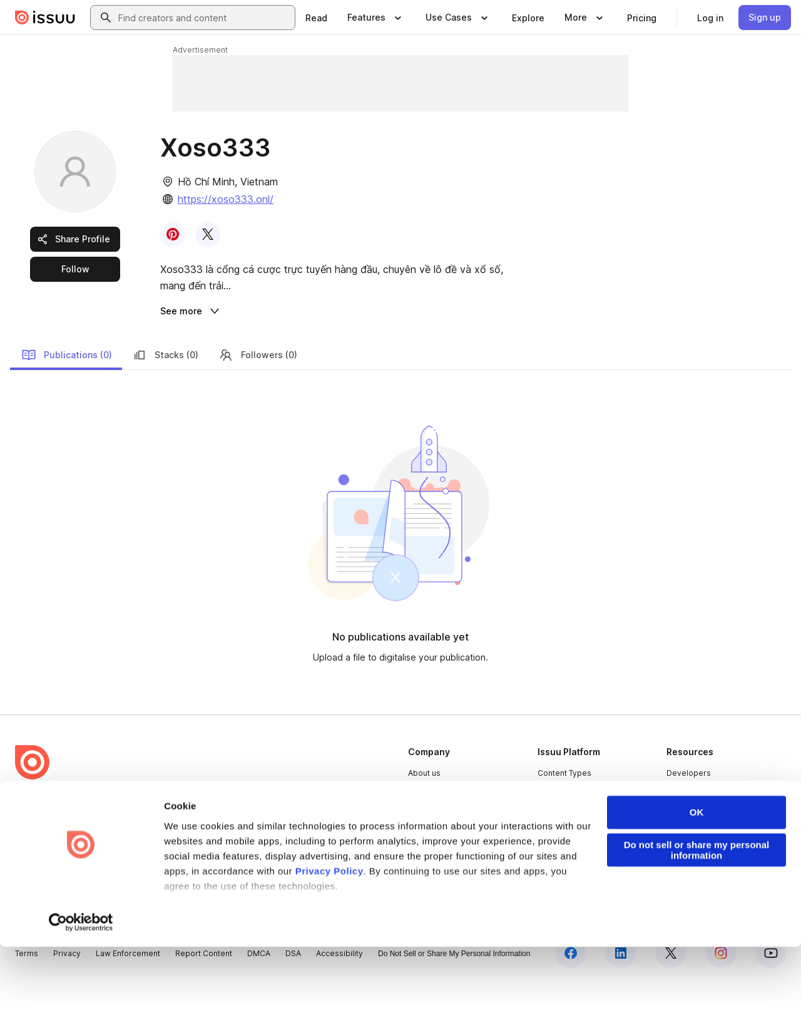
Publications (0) (66, 386)
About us (424, 805)
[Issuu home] (45, 17)
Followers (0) (257, 386)
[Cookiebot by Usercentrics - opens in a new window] (81, 990)
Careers (423, 825)
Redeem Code (693, 847)
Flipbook (554, 847)
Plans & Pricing (435, 847)
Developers (688, 805)
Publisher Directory (702, 825)
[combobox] (204, 17)
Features (554, 825)
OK (697, 880)
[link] (316, 17)
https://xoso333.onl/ (225, 199)
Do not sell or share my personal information (697, 918)
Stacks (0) (165, 386)
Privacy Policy (329, 939)
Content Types (564, 805)
